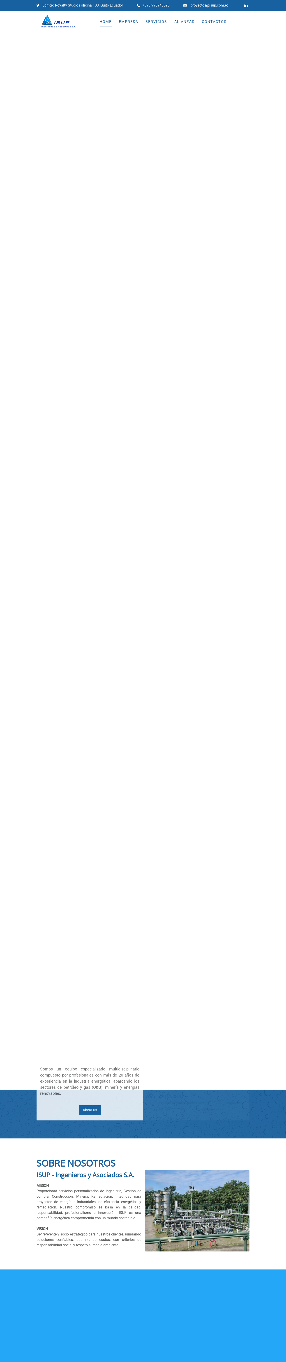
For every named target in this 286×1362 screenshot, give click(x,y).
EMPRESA (128, 22)
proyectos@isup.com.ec (209, 5)
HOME (106, 22)
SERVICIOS (156, 22)
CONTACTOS (214, 22)
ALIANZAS (184, 22)
